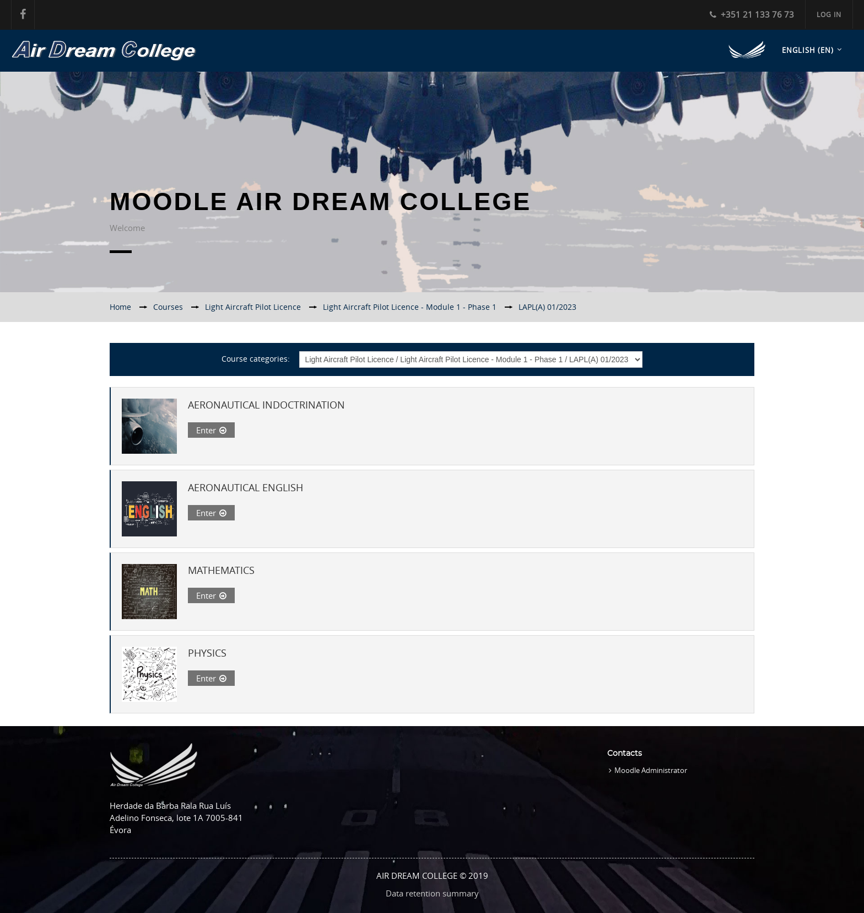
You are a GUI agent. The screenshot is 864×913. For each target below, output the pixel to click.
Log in (829, 14)
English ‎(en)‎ (808, 50)
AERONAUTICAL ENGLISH (245, 487)
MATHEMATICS (221, 570)
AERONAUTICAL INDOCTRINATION (266, 404)
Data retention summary (432, 893)
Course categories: (256, 358)
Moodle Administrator (650, 770)
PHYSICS (207, 652)
